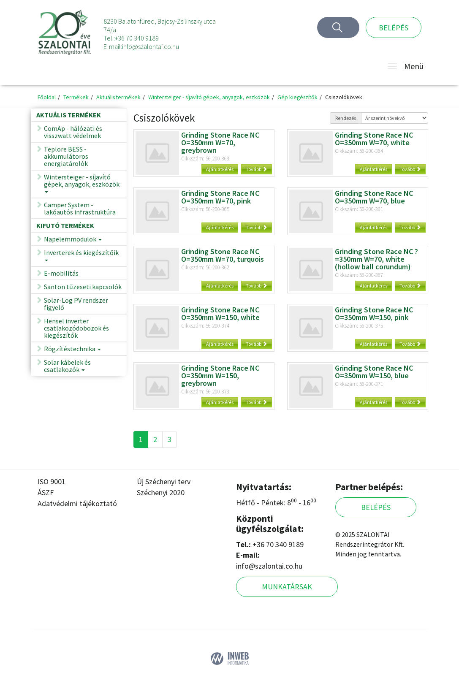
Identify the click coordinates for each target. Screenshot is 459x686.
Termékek (76, 97)
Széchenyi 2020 (161, 492)
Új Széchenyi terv (163, 481)
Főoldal (47, 97)
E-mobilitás (61, 273)
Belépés (393, 28)
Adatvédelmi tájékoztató (77, 503)
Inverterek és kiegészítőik (81, 257)
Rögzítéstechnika (72, 350)
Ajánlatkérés (220, 169)
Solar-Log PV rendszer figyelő (76, 304)
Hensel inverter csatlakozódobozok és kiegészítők (76, 328)
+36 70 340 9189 (137, 38)
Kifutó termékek (65, 225)
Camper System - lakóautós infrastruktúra (80, 208)
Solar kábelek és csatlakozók (67, 367)
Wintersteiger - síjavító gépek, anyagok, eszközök (214, 97)
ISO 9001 (51, 481)
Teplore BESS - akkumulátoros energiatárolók (66, 156)
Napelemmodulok (73, 240)
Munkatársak (287, 586)
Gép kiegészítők (306, 97)
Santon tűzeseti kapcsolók (83, 286)
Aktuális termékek (120, 97)
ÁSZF (46, 492)
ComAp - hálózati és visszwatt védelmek (73, 132)
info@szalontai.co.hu (150, 46)
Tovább (256, 169)
